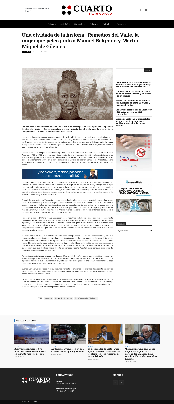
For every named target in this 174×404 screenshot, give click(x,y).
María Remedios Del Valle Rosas (85, 298)
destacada (48, 298)
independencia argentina (63, 298)
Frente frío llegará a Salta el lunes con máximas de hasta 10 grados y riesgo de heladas (133, 102)
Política (90, 346)
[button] (146, 10)
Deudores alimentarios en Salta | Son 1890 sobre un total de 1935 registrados (134, 111)
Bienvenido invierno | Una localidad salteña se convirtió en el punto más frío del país (30, 351)
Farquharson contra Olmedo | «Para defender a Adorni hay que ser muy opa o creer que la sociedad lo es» (133, 84)
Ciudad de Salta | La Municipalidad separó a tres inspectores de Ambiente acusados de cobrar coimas (133, 122)
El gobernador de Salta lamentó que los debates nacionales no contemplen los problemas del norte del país (105, 352)
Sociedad (26, 52)
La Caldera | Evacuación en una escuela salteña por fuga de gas (67, 350)
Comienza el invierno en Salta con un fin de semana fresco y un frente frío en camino (133, 93)
